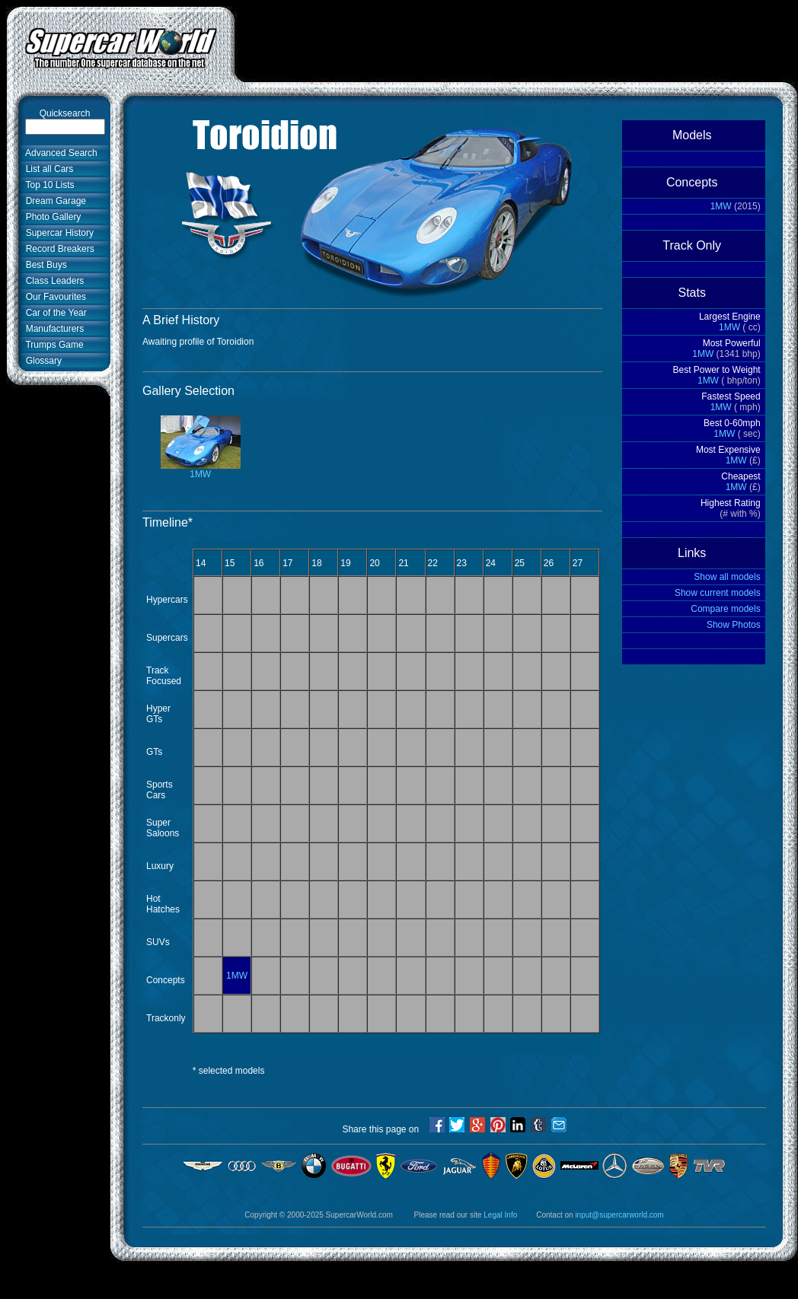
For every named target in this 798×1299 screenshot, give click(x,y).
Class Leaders (52, 280)
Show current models (718, 592)
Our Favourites (53, 296)
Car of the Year (54, 312)
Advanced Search (59, 153)
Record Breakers (57, 249)
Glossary (41, 360)
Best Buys (44, 264)
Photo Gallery (51, 217)
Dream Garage (53, 201)
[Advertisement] (53, 629)
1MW (201, 469)
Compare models (725, 608)
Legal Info (500, 1215)
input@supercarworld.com (619, 1215)
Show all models (727, 576)
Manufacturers (52, 328)
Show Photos (734, 624)
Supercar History (57, 233)
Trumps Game (52, 344)
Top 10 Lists (48, 185)
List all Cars (47, 169)
